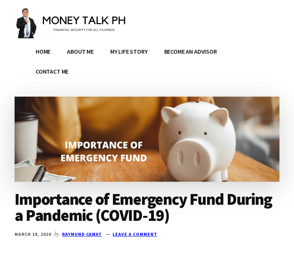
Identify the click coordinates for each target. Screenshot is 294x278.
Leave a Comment (135, 234)
